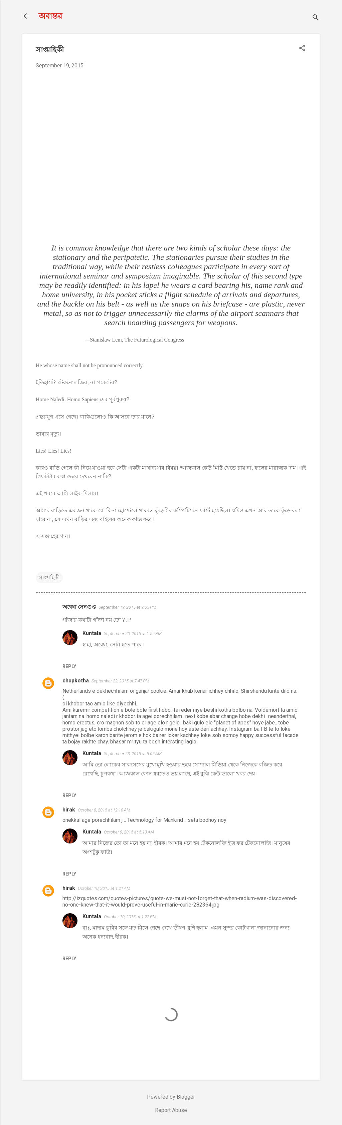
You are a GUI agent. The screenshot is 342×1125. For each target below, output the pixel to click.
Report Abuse (171, 1110)
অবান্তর (50, 16)
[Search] (316, 18)
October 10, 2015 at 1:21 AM (104, 888)
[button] (302, 48)
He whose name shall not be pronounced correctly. (90, 365)
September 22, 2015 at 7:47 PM (120, 680)
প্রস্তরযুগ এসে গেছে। (57, 417)
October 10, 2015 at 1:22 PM (130, 916)
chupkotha (75, 680)
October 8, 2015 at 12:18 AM (104, 809)
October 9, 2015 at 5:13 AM (129, 831)
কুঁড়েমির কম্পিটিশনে (176, 510)
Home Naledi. (51, 399)
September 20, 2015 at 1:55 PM (133, 633)
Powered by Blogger (171, 1097)
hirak (68, 809)
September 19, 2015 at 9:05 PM (127, 607)
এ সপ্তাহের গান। (53, 536)
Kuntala (91, 633)
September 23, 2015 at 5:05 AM (133, 753)
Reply (69, 666)
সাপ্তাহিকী (49, 577)
